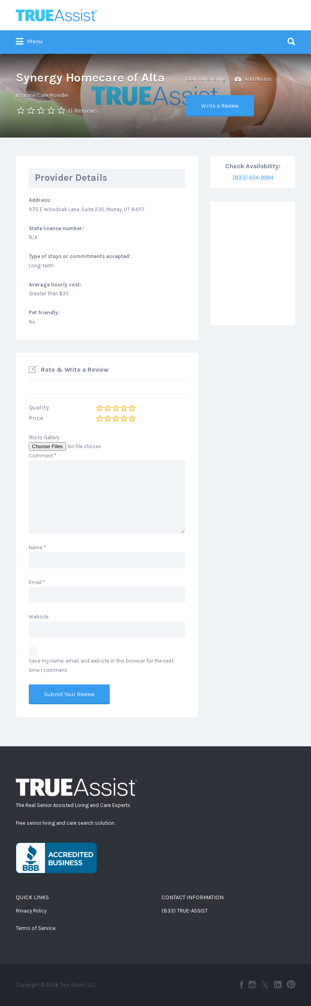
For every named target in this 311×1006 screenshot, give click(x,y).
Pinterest (291, 984)
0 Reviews (83, 110)
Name (37, 547)
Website (39, 617)
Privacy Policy (31, 911)
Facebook (241, 984)
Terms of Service (35, 928)
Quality (39, 407)
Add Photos (253, 79)
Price (36, 417)
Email (37, 582)
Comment (42, 456)
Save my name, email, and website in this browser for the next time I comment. (101, 665)
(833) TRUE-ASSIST (185, 911)
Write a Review (220, 105)
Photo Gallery (44, 437)
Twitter (265, 984)
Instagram (252, 984)
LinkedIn (277, 984)
